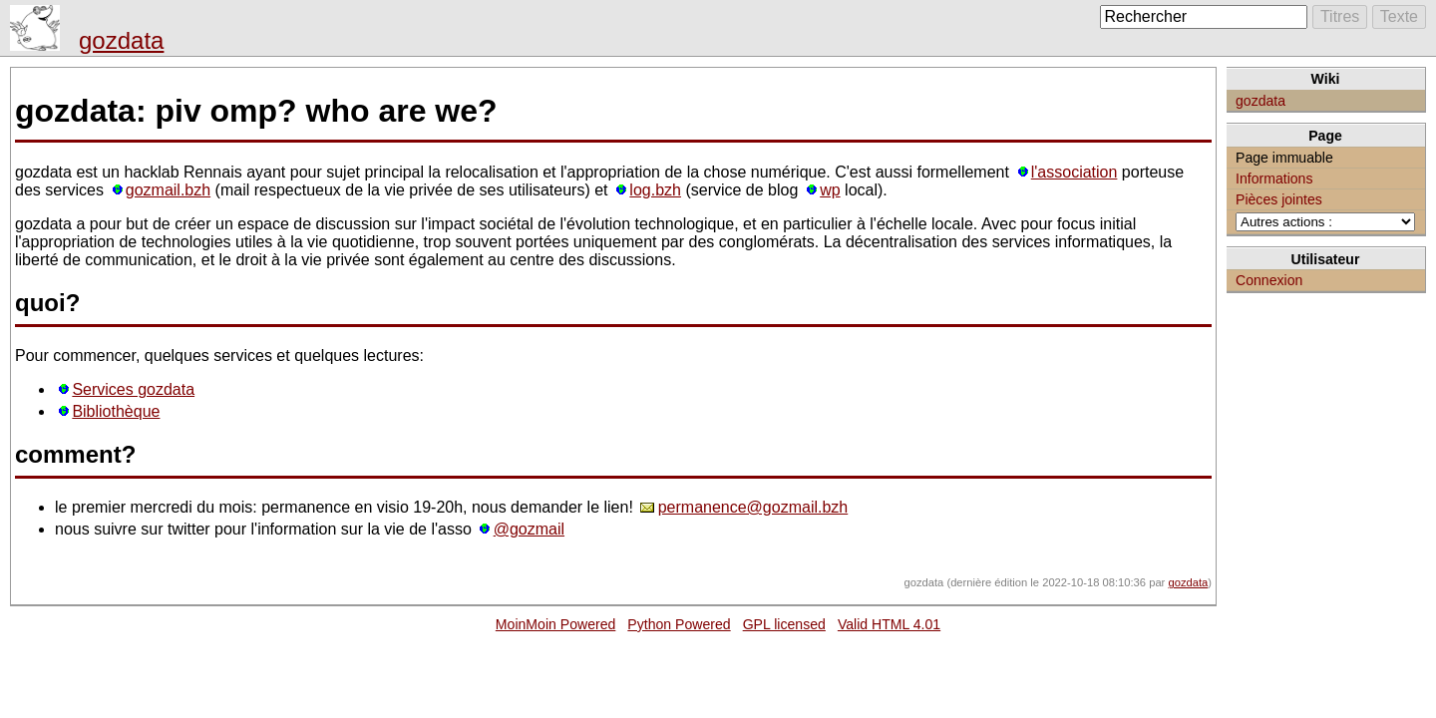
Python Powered (678, 624)
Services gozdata (133, 389)
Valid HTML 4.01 (889, 624)
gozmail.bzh (168, 189)
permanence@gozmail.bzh (753, 507)
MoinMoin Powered (556, 624)
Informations (1274, 178)
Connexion (1269, 280)
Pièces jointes (1279, 199)
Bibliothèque (116, 411)
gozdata (121, 40)
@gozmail (529, 529)
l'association (1074, 172)
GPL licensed (784, 624)
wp (830, 189)
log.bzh (655, 189)
